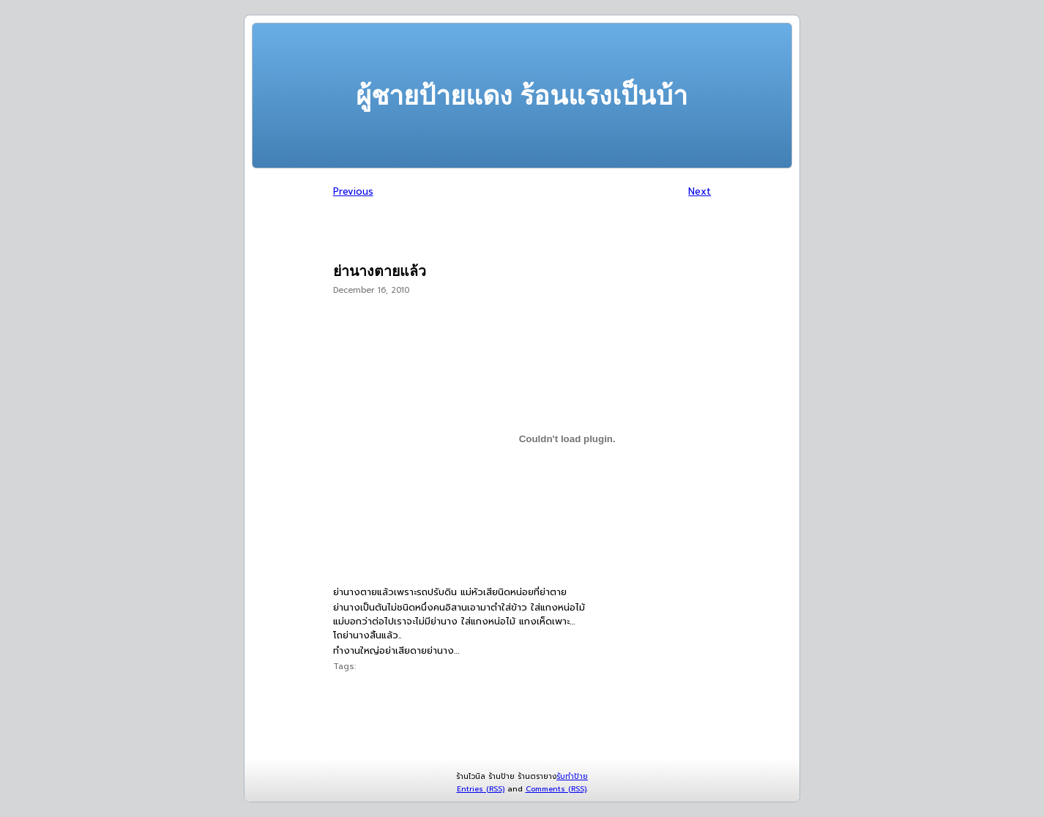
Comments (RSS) (556, 788)
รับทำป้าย (572, 776)
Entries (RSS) (480, 788)
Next (699, 191)
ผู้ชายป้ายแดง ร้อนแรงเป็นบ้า (521, 96)
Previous (353, 191)
